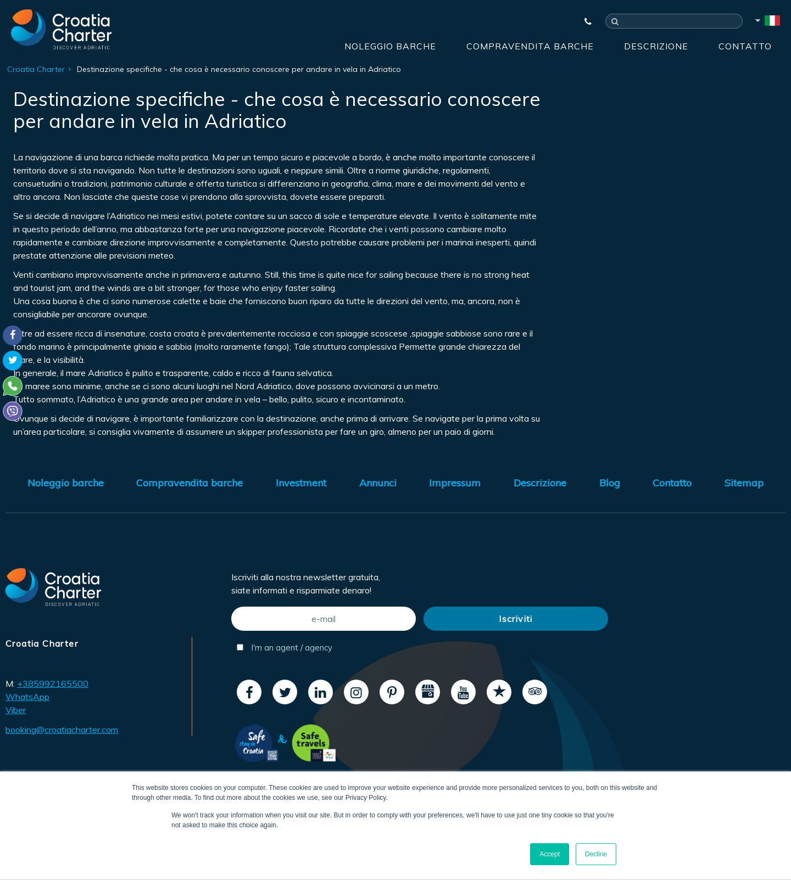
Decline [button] (596, 854)
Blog (609, 483)
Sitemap (744, 483)
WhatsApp (27, 696)
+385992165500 (52, 683)
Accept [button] (549, 854)
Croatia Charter (36, 69)
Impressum (455, 483)
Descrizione (656, 46)
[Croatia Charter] (61, 29)
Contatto (745, 46)
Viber (15, 709)
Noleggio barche (390, 46)
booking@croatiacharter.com (61, 729)
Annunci (378, 483)
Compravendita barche (530, 46)
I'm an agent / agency (284, 647)
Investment (301, 483)
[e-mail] (323, 619)
